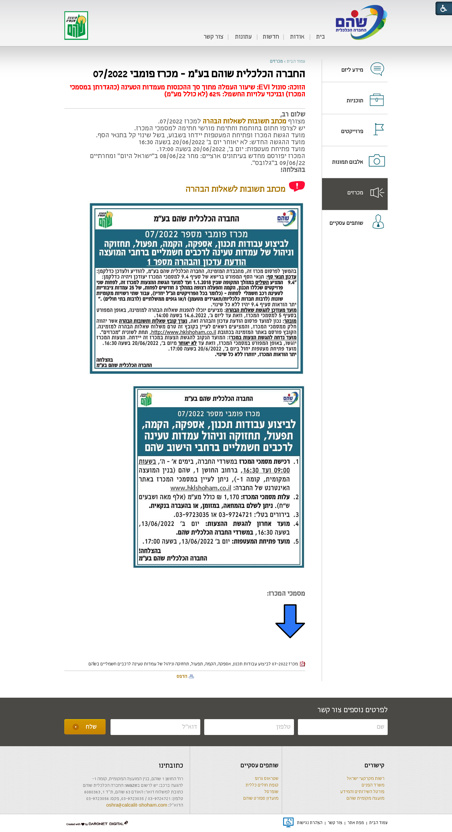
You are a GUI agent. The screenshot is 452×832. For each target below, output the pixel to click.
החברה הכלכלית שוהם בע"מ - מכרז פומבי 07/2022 (199, 74)
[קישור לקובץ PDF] (244, 121)
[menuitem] (320, 37)
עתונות (243, 37)
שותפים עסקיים (259, 766)
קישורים (374, 766)
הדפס (182, 677)
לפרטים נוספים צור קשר (352, 710)
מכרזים (276, 61)
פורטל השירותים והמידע (362, 792)
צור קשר (213, 37)
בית (320, 37)
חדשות (271, 37)
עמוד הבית (296, 61)
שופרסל (271, 792)
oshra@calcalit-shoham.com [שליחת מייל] (136, 805)
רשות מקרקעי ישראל (365, 779)
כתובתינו (171, 766)
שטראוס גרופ (266, 779)
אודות (297, 37)
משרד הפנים (373, 785)
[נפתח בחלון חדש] (355, 65)
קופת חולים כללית (261, 785)
